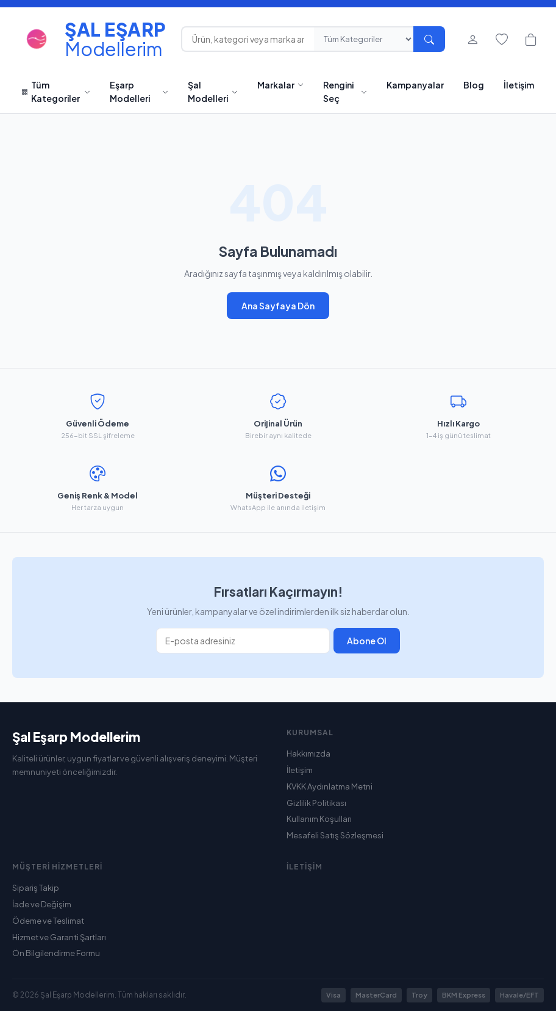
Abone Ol (367, 640)
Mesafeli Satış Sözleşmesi (335, 835)
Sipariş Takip (35, 888)
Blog (473, 84)
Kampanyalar (415, 84)
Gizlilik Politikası (316, 803)
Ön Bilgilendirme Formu (56, 953)
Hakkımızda (308, 753)
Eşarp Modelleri (139, 91)
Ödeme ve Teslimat (48, 921)
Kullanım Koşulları (319, 819)
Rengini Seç (345, 91)
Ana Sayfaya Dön (278, 305)
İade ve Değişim (41, 904)
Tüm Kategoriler (56, 91)
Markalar (280, 84)
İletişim (519, 84)
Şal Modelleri (212, 91)
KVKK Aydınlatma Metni (329, 786)
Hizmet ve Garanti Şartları (59, 937)
